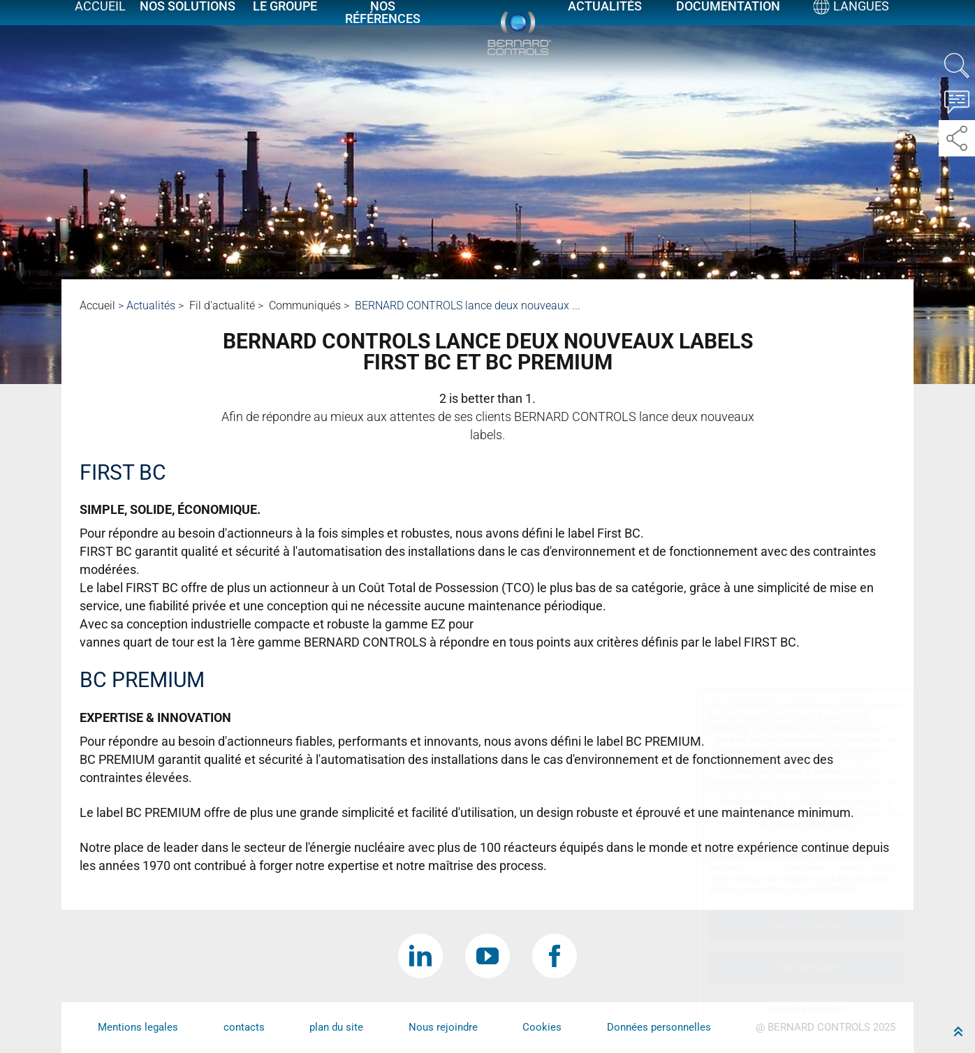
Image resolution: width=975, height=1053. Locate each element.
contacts (244, 1027)
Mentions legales (138, 1027)
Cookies (542, 1027)
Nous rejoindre (443, 1027)
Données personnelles (659, 1027)
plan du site (336, 1027)
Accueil (99, 22)
